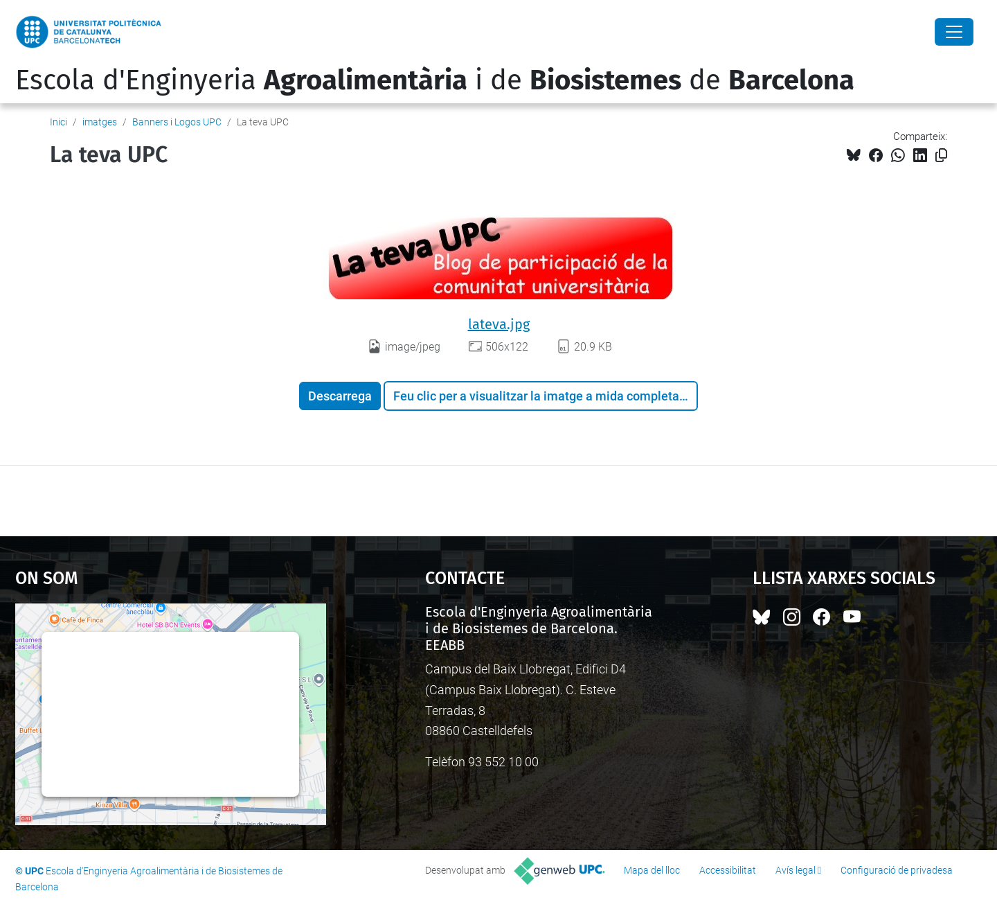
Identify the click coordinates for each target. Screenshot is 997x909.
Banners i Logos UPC (177, 121)
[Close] (954, 32)
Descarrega (340, 396)
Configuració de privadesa (897, 870)
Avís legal (795, 870)
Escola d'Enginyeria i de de (434, 80)
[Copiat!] (941, 156)
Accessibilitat (727, 870)
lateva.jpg (499, 324)
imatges (99, 121)
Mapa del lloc (652, 870)
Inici (58, 121)
